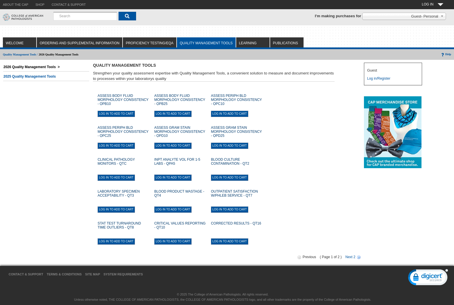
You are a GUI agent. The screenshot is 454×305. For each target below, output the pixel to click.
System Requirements (123, 274)
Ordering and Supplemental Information (79, 43)
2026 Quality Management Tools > (31, 67)
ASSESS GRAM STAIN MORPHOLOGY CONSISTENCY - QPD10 (179, 132)
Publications (285, 43)
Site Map (92, 274)
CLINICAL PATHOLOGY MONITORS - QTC (116, 162)
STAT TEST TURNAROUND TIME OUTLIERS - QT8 (119, 225)
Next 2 (351, 257)
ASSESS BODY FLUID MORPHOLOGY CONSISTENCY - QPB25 (179, 100)
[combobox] (85, 16)
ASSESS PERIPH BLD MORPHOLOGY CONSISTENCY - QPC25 (123, 132)
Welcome (15, 43)
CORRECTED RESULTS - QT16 (236, 223)
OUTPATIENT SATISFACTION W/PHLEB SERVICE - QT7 (234, 193)
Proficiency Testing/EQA (149, 43)
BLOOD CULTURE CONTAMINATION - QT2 (230, 162)
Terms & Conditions (64, 274)
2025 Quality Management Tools (29, 76)
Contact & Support (26, 274)
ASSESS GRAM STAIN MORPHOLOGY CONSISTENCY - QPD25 (236, 132)
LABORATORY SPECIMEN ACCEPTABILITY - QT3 (119, 193)
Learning (248, 43)
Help (445, 54)
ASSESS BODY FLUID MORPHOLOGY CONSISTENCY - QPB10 (123, 100)
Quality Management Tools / (20, 54)
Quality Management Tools (206, 43)
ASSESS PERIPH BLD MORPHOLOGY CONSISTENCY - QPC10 (236, 100)
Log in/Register (378, 78)
